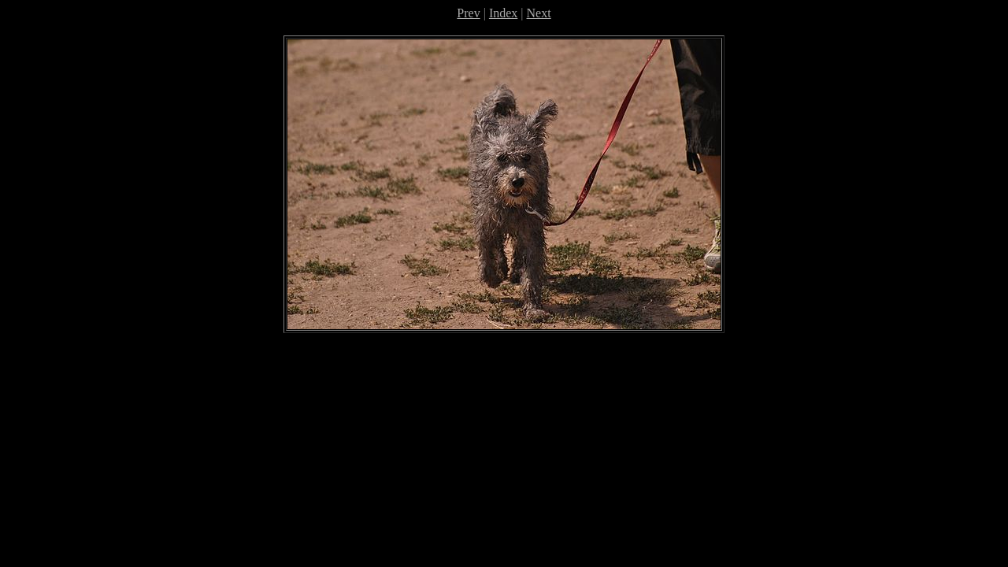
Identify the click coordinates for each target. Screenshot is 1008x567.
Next (539, 13)
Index (503, 13)
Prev (468, 13)
